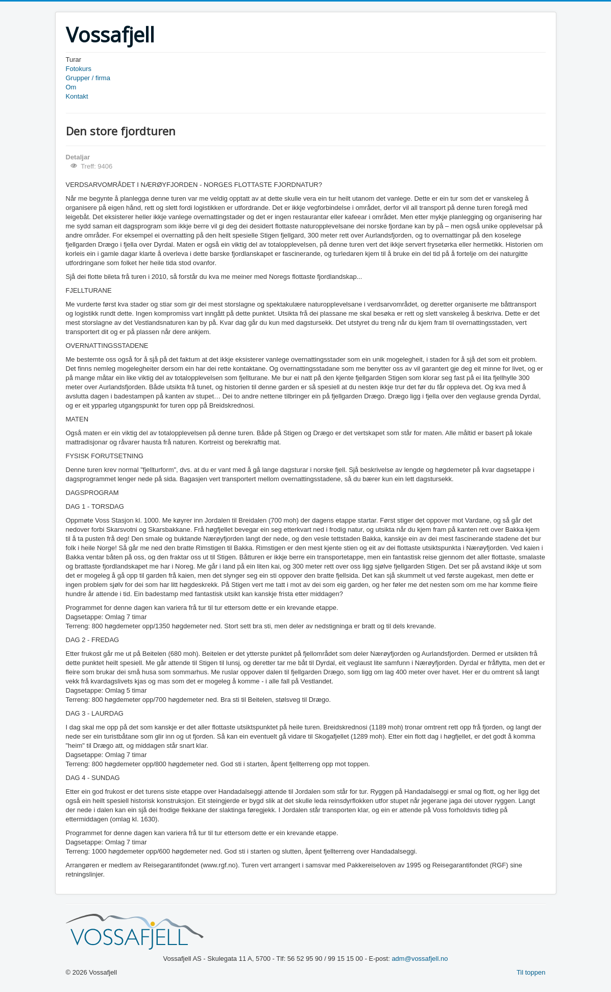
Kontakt (77, 96)
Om (71, 87)
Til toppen (531, 972)
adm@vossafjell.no (420, 958)
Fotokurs (79, 69)
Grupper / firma (88, 78)
